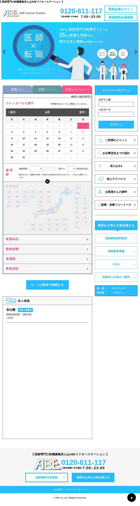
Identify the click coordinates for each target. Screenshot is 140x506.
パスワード (104, 113)
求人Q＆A (110, 170)
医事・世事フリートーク (114, 208)
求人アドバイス (112, 183)
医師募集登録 (116, 254)
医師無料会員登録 (121, 17)
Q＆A (116, 267)
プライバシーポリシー (76, 493)
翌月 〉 (83, 116)
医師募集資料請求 (116, 241)
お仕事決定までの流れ (114, 157)
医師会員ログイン (121, 9)
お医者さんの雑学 (112, 195)
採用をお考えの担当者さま (93, 481)
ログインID (104, 103)
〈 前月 (11, 116)
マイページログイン (111, 294)
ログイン (116, 128)
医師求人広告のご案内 (116, 280)
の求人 (17, 93)
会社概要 (58, 493)
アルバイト (47, 93)
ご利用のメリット (112, 144)
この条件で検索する (47, 288)
